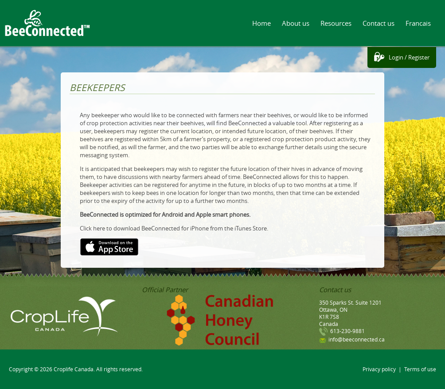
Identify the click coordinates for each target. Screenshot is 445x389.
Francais (418, 23)
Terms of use (420, 369)
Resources (335, 23)
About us (295, 23)
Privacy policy (379, 369)
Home (261, 23)
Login (396, 57)
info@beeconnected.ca (356, 339)
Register (418, 57)
